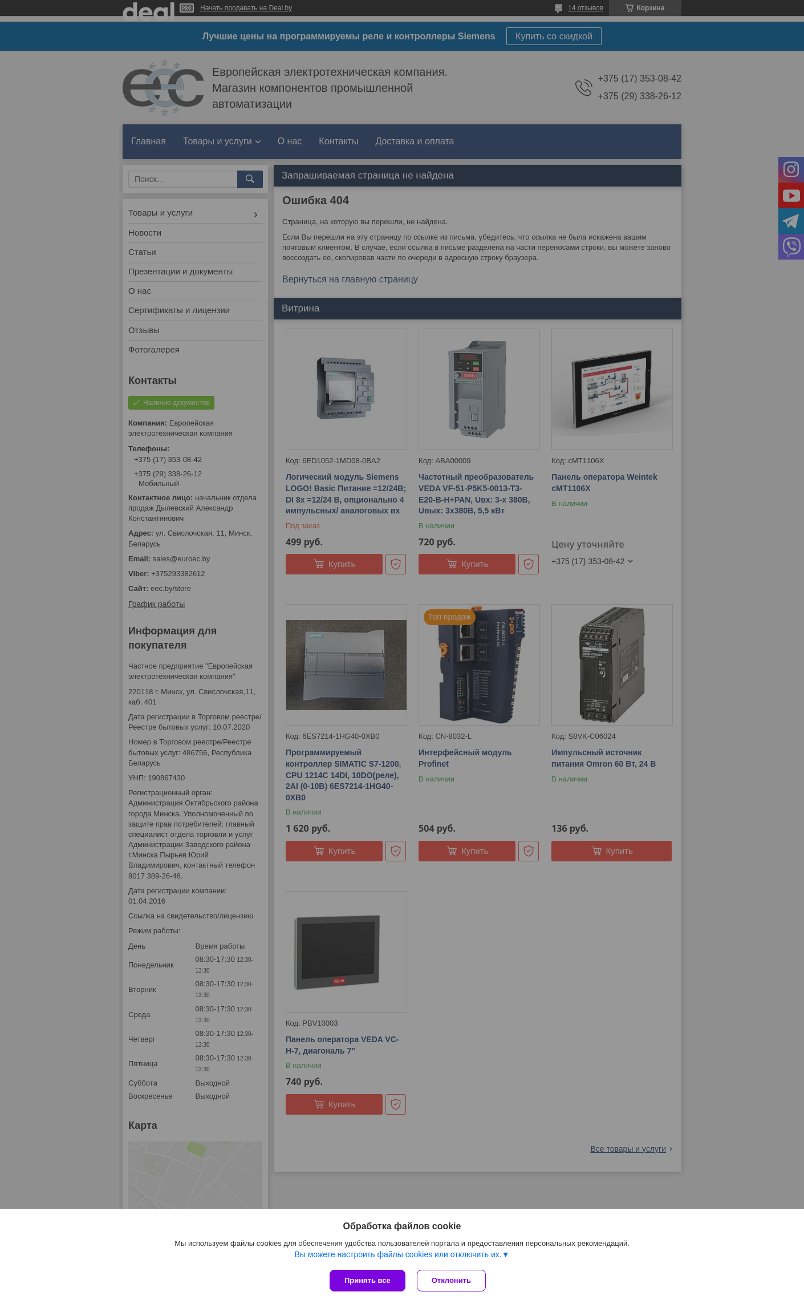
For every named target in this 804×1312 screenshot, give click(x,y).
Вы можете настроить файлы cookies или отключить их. (397, 1254)
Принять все (367, 1280)
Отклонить (451, 1280)
